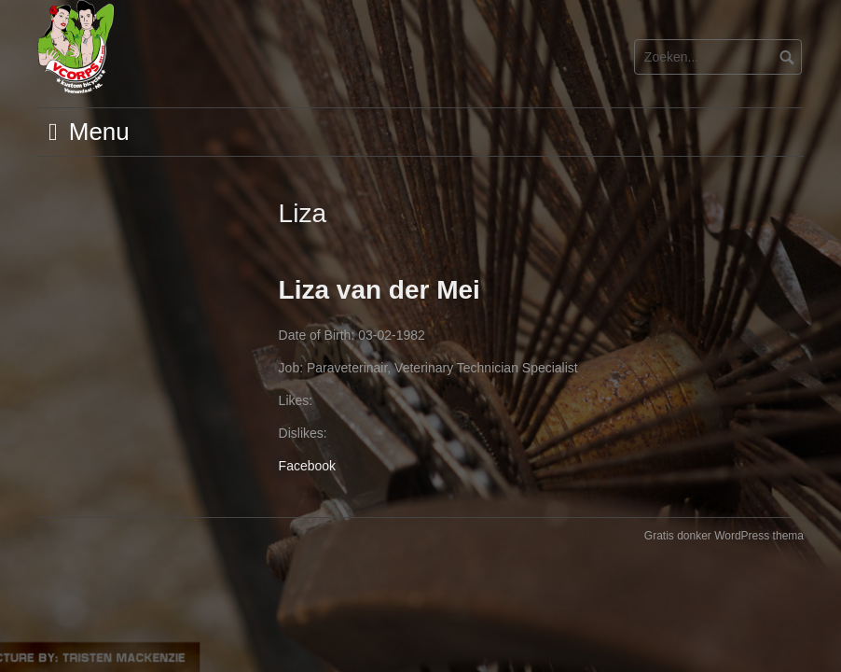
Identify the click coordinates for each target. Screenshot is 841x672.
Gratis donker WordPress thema (724, 535)
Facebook (307, 465)
